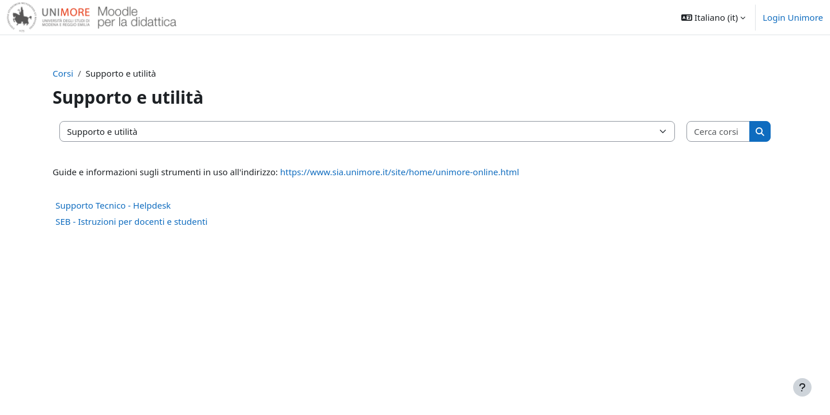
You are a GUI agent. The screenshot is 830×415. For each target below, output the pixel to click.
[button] (713, 17)
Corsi (71, 73)
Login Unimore (793, 17)
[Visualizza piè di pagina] (802, 387)
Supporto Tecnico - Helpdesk (121, 205)
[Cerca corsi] (712, 131)
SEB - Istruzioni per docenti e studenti (139, 221)
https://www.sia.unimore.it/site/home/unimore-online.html (407, 172)
